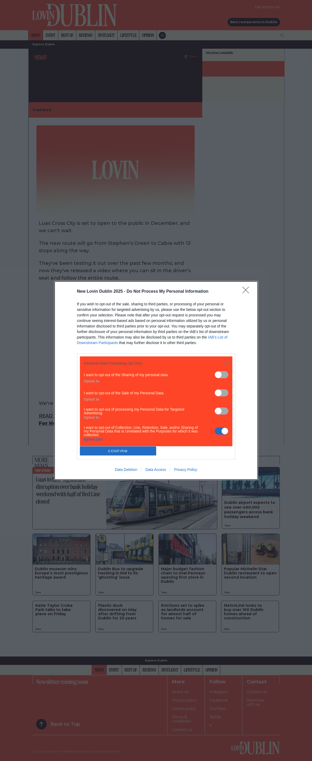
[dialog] (156, 380)
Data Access (155, 469)
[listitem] (156, 363)
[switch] (221, 374)
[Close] (247, 292)
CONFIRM (118, 451)
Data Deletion (126, 469)
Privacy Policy (185, 469)
